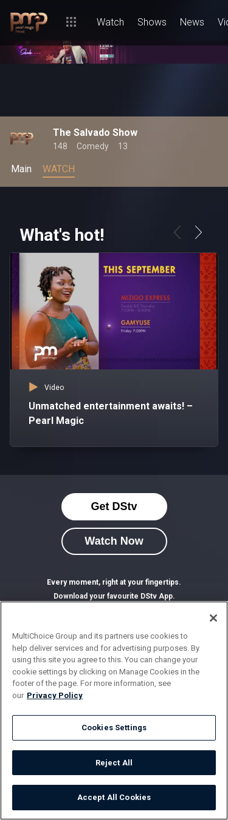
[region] (114, 710)
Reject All (114, 762)
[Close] (213, 618)
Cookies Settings (114, 727)
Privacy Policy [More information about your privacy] (55, 695)
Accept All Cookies (114, 797)
